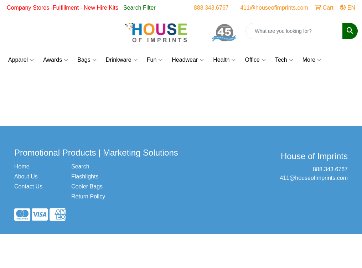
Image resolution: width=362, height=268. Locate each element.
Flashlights (84, 176)
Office (255, 60)
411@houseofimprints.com (274, 8)
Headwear (188, 60)
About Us (26, 176)
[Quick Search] (294, 31)
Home (22, 166)
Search (80, 166)
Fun (155, 60)
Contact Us (28, 186)
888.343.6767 (211, 8)
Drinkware (122, 60)
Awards (55, 60)
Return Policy (88, 196)
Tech (284, 60)
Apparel (21, 60)
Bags (86, 60)
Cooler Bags (87, 186)
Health (224, 60)
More (311, 60)
